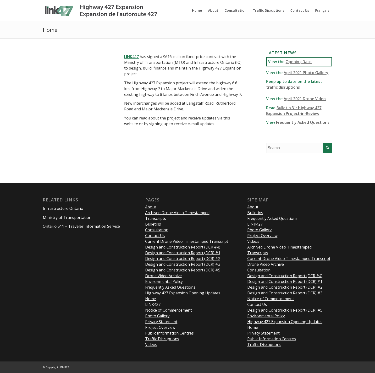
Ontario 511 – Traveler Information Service (81, 226)
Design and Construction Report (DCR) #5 (182, 270)
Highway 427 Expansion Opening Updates (182, 293)
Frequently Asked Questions (302, 122)
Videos (151, 344)
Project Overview (160, 327)
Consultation (156, 229)
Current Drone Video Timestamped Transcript (186, 241)
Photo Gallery (157, 316)
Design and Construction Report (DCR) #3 (182, 264)
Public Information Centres (169, 333)
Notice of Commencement (168, 310)
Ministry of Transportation (67, 217)
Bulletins (153, 224)
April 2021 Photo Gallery (306, 72)
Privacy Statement (161, 321)
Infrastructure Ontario (63, 208)
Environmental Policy (164, 281)
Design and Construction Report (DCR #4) (182, 247)
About (150, 207)
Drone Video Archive (163, 275)
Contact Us (155, 235)
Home (50, 29)
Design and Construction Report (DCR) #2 (182, 258)
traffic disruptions (283, 87)
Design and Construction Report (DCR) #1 (182, 252)
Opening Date (299, 61)
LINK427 (152, 304)
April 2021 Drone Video (305, 98)
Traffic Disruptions (162, 338)
